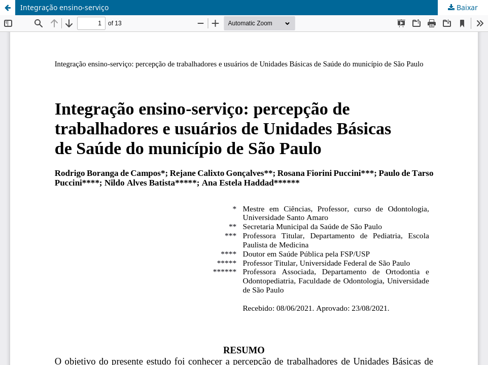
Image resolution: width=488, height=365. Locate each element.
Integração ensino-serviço (64, 7)
